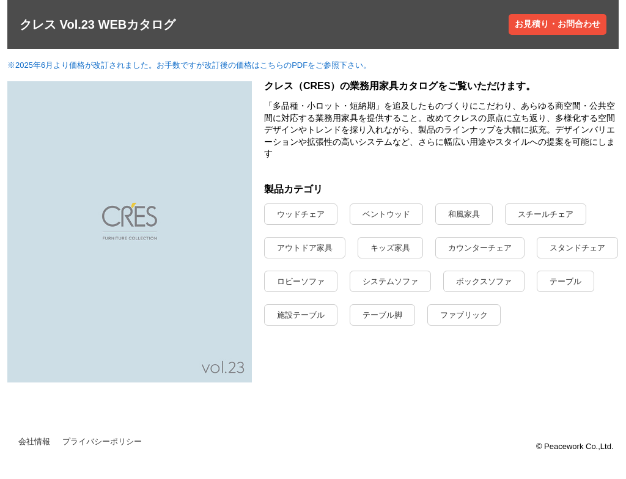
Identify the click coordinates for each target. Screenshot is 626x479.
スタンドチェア (577, 247)
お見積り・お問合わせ (557, 24)
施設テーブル (301, 315)
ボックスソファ (484, 281)
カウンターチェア (480, 247)
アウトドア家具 (305, 247)
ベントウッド (386, 214)
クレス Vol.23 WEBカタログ (97, 24)
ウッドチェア (301, 214)
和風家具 (464, 214)
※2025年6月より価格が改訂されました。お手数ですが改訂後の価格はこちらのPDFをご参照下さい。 (189, 65)
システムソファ (390, 281)
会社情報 (34, 441)
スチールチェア (545, 214)
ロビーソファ (301, 281)
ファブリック (464, 315)
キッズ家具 (390, 247)
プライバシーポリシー (102, 441)
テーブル (565, 281)
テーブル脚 (382, 315)
